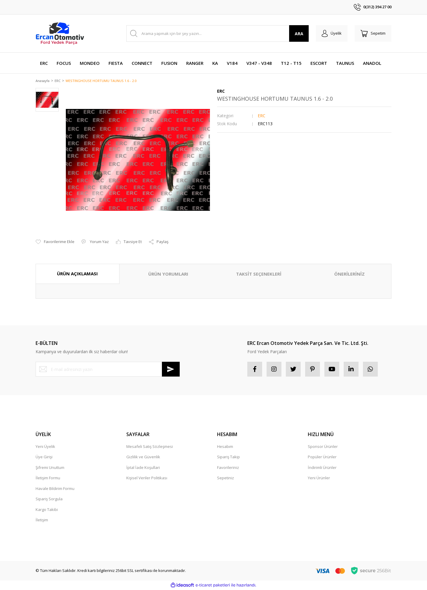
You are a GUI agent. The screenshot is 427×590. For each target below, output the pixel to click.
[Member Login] (332, 33)
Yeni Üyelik (45, 447)
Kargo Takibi (47, 510)
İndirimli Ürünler (322, 468)
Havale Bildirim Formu (55, 489)
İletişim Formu (48, 478)
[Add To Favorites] (55, 242)
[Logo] (60, 33)
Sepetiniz (225, 478)
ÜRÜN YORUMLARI (168, 274)
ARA (299, 33)
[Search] (217, 33)
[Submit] (171, 369)
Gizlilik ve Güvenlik (143, 457)
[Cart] (373, 33)
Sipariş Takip (228, 457)
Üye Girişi (44, 457)
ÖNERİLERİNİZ (349, 274)
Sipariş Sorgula (49, 499)
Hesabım (225, 447)
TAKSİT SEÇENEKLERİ (258, 274)
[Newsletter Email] (108, 369)
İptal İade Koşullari (143, 468)
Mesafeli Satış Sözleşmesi (149, 447)
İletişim (42, 520)
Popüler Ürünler (322, 457)
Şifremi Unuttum (50, 468)
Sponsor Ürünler (323, 447)
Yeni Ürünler (319, 478)
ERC (261, 116)
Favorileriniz (228, 468)
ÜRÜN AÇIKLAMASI (77, 274)
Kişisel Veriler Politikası (146, 478)
